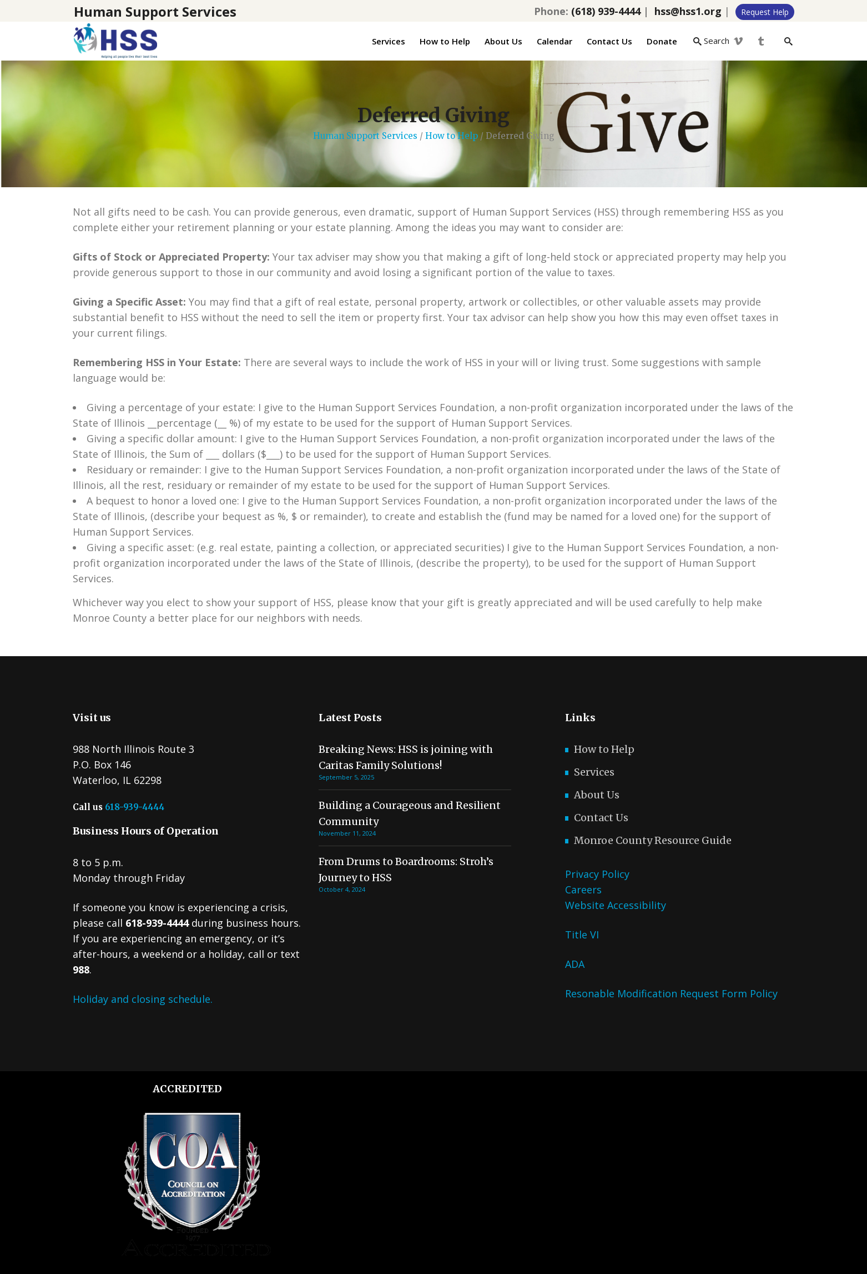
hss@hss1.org (688, 11)
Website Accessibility (615, 905)
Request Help (765, 12)
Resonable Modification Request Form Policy (671, 993)
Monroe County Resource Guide (653, 840)
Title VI (582, 934)
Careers (583, 889)
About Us (596, 794)
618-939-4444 (134, 807)
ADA (574, 964)
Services (594, 772)
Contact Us (601, 817)
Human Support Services (365, 136)
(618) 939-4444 (606, 11)
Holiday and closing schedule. (143, 999)
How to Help (451, 136)
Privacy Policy (597, 874)
